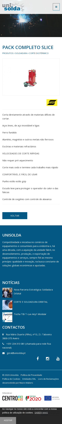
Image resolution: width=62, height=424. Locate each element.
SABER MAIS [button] (41, 412)
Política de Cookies (11, 378)
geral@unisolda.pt (16, 353)
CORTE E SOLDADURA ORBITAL (31, 301)
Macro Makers (26, 382)
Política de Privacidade (31, 375)
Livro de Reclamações (48, 378)
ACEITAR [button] (8, 420)
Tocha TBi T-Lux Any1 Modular (30, 314)
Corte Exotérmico (39, 53)
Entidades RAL (29, 378)
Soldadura (21, 53)
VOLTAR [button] (14, 215)
